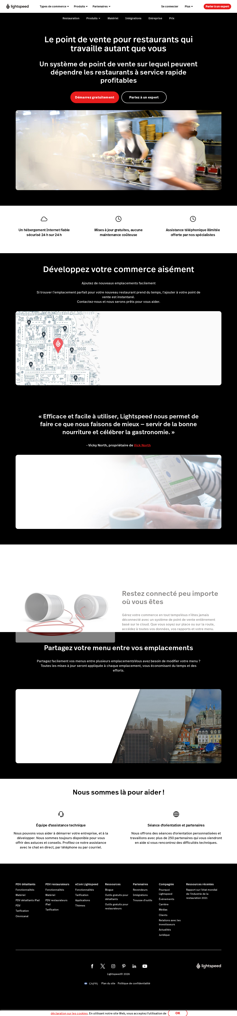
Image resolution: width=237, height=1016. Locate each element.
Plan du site (108, 983)
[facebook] (92, 966)
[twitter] (102, 966)
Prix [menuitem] (171, 18)
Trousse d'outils (142, 900)
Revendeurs (140, 890)
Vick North (142, 445)
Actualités (165, 930)
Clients (163, 915)
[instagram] (113, 966)
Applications (82, 900)
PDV (18, 905)
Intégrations (140, 895)
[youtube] (144, 966)
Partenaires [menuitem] (100, 6)
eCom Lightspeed (86, 884)
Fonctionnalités (25, 890)
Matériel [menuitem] (113, 18)
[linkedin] (134, 966)
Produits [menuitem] (79, 6)
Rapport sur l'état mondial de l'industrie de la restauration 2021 (201, 894)
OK (177, 1011)
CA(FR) (93, 983)
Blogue (109, 890)
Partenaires (140, 884)
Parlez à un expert (144, 97)
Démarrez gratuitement (94, 97)
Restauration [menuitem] (71, 18)
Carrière (164, 904)
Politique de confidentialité (134, 983)
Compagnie (166, 884)
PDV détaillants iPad (28, 900)
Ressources (113, 884)
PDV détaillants (25, 884)
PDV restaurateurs (57, 884)
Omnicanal (22, 916)
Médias (163, 910)
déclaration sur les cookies (69, 1011)
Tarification (22, 911)
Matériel (21, 895)
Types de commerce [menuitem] (53, 6)
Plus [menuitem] (187, 6)
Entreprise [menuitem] (155, 18)
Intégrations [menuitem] (133, 18)
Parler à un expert (217, 6)
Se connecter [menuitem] (169, 6)
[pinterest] (123, 966)
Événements (166, 899)
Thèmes (80, 905)
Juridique (164, 935)
